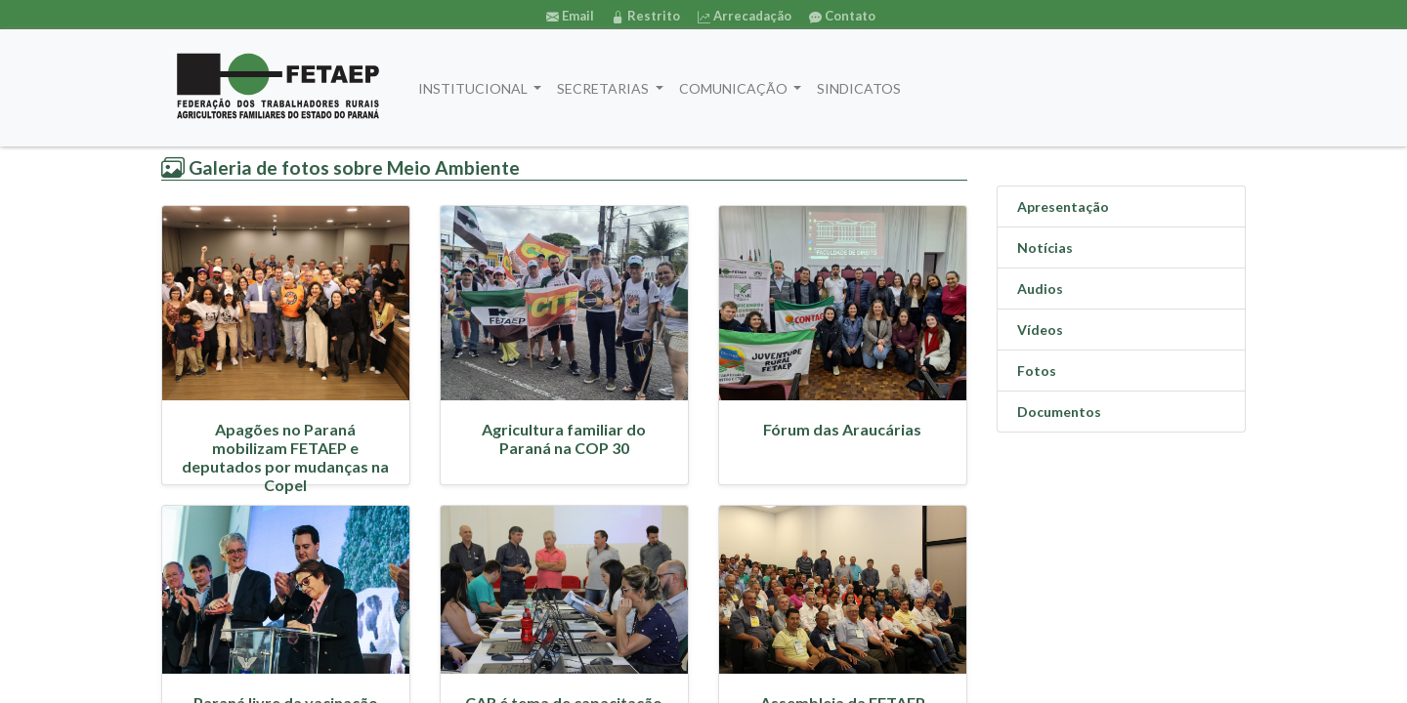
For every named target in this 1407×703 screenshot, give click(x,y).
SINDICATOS (859, 88)
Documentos (1059, 411)
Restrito (646, 15)
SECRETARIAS (604, 88)
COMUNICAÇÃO (734, 88)
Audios (1040, 288)
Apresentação (1063, 206)
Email (570, 15)
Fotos (1036, 370)
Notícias (1045, 247)
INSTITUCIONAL (474, 88)
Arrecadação (744, 15)
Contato (842, 15)
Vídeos (1040, 329)
